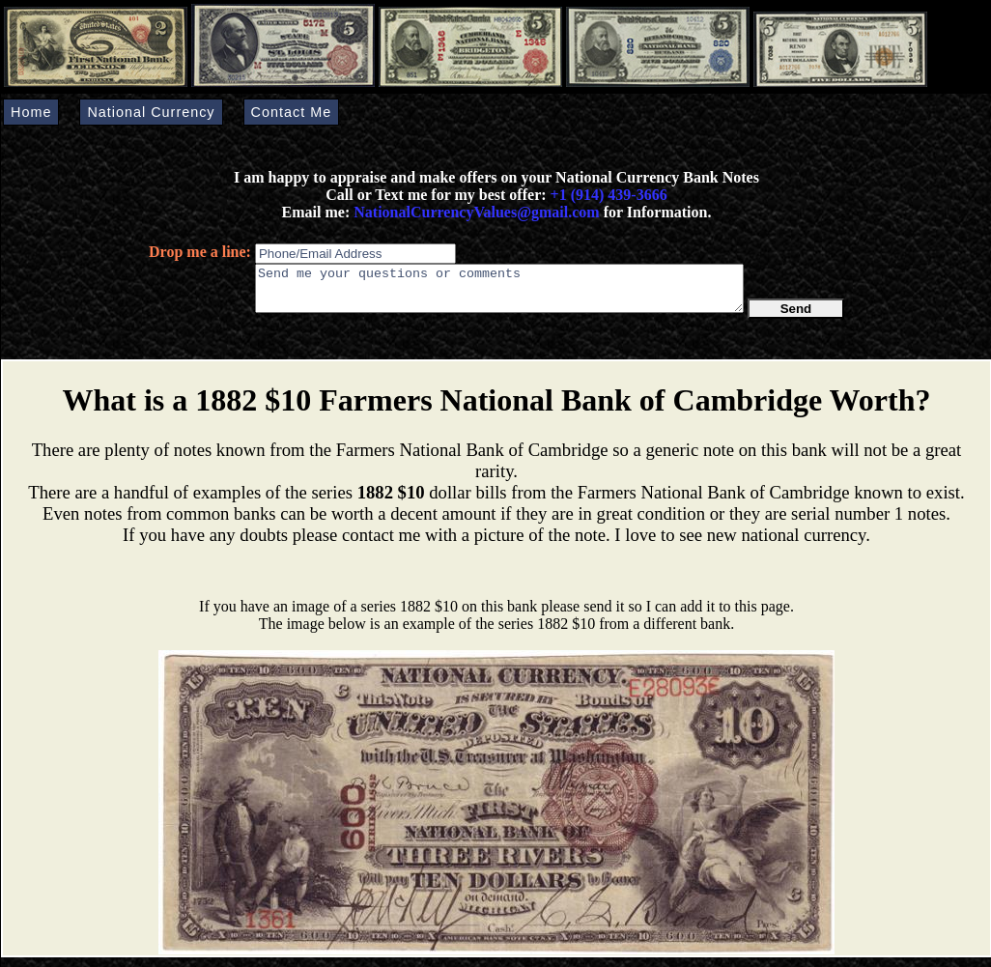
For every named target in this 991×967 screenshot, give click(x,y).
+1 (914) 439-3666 (609, 194)
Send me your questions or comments (499, 293)
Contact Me (291, 112)
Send (796, 317)
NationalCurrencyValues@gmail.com (474, 212)
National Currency (150, 112)
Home (31, 112)
